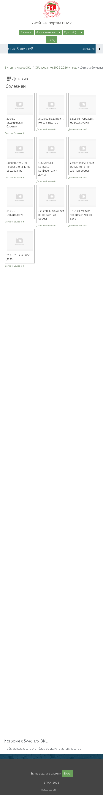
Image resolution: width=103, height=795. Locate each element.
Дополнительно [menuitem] (47, 32)
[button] (73, 32)
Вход (51, 40)
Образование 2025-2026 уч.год (56, 67)
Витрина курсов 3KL (18, 67)
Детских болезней (14, 133)
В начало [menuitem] (26, 32)
